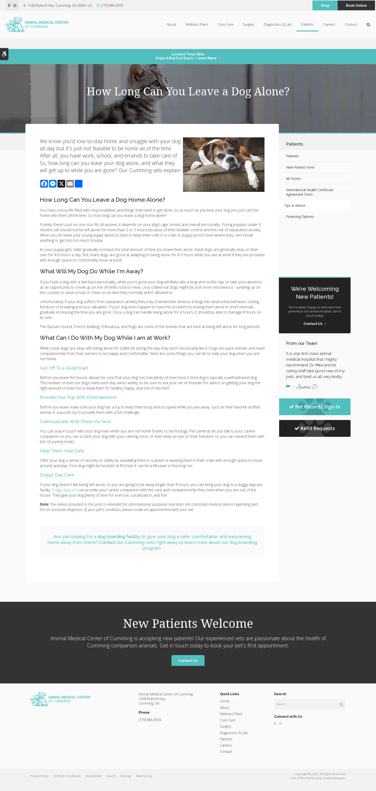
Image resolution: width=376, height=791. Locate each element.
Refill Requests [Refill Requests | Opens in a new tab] (314, 428)
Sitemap (125, 783)
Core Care (225, 30)
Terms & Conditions (66, 783)
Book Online (356, 5)
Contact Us (188, 668)
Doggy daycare (64, 497)
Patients (307, 30)
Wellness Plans (197, 30)
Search (111, 783)
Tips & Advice (296, 205)
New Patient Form (300, 167)
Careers (329, 30)
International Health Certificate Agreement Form (310, 192)
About (171, 30)
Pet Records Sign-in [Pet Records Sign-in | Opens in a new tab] (314, 406)
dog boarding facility (119, 543)
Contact (351, 30)
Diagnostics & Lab (278, 30)
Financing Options (300, 216)
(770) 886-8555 (112, 5)
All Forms (293, 178)
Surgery (248, 30)
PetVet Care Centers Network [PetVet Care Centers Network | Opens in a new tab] (325, 785)
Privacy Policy (39, 783)
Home (224, 708)
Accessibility (93, 783)
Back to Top (144, 783)
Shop (325, 5)
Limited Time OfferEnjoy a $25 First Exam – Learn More (186, 56)
